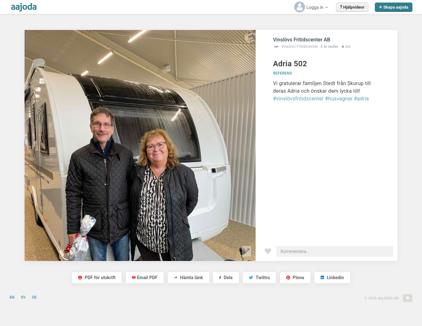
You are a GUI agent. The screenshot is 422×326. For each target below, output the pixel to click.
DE (34, 297)
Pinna (295, 277)
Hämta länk (188, 277)
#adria (361, 99)
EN (12, 297)
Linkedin (332, 277)
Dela (225, 277)
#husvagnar (339, 99)
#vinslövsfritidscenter (298, 99)
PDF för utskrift (96, 277)
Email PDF (144, 277)
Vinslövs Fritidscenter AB (301, 40)
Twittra (259, 277)
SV (23, 297)
